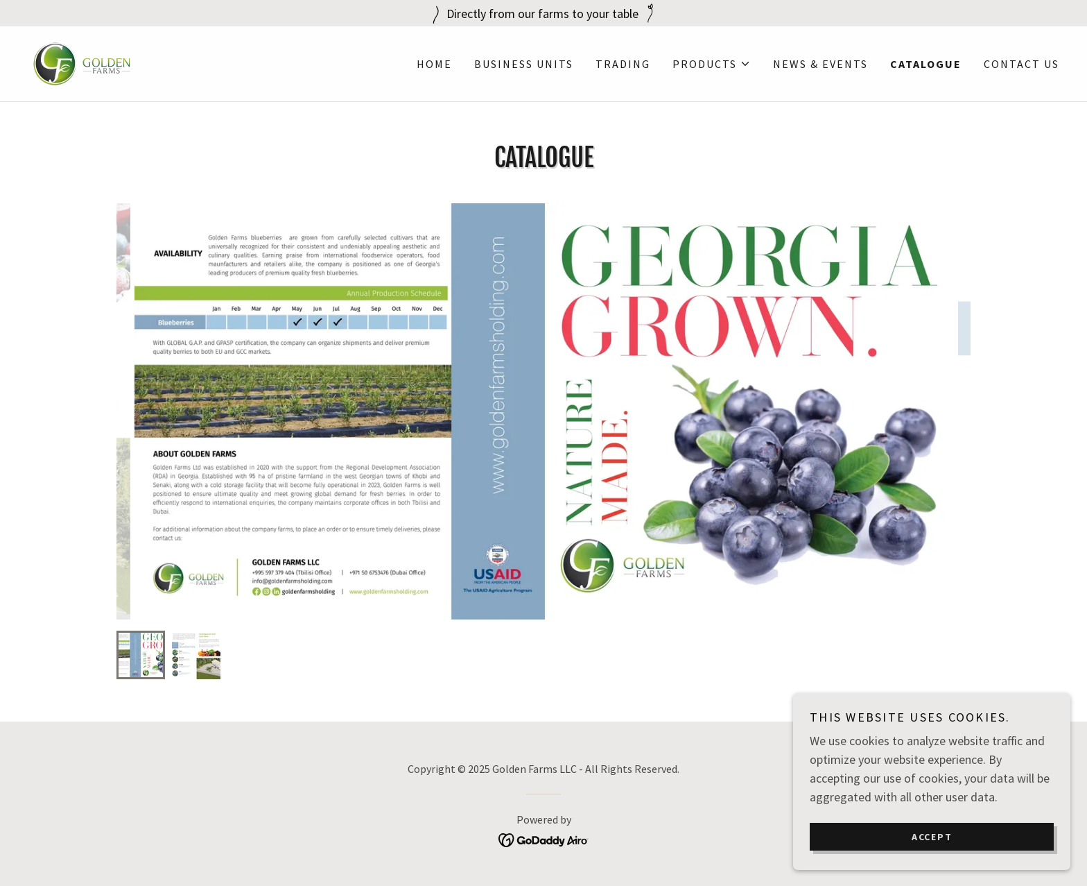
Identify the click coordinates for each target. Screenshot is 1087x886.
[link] (82, 62)
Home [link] (434, 64)
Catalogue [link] (926, 64)
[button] (711, 64)
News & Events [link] (820, 64)
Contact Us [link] (1021, 64)
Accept (932, 836)
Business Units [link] (523, 64)
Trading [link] (622, 64)
